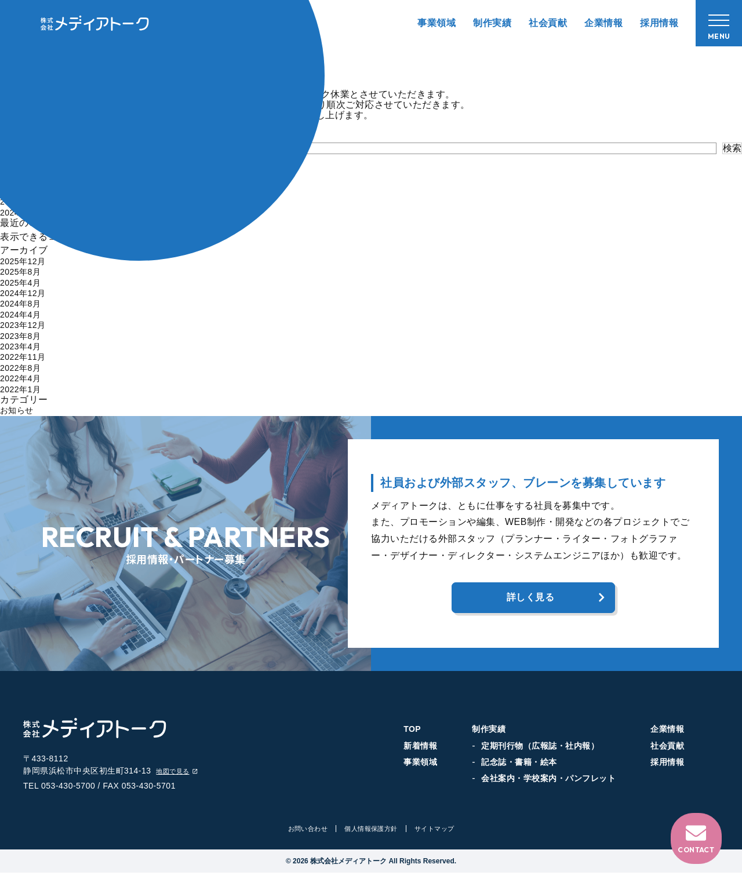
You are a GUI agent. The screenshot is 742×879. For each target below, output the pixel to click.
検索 (732, 148)
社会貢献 (548, 23)
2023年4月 (23, 346)
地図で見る (180, 776)
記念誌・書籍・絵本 (519, 764)
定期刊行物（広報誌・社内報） (540, 748)
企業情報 (603, 23)
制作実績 (492, 23)
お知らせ (19, 410)
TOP (412, 731)
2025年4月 (23, 282)
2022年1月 (23, 389)
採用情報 (659, 23)
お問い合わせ (303, 834)
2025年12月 (26, 261)
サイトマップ (438, 834)
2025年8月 (23, 271)
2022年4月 (23, 378)
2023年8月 (23, 336)
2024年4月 (23, 314)
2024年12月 (26, 293)
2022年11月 (26, 357)
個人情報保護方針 (371, 834)
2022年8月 (23, 368)
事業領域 (436, 23)
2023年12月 (26, 325)
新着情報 (420, 748)
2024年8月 (23, 303)
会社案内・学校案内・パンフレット (548, 781)
